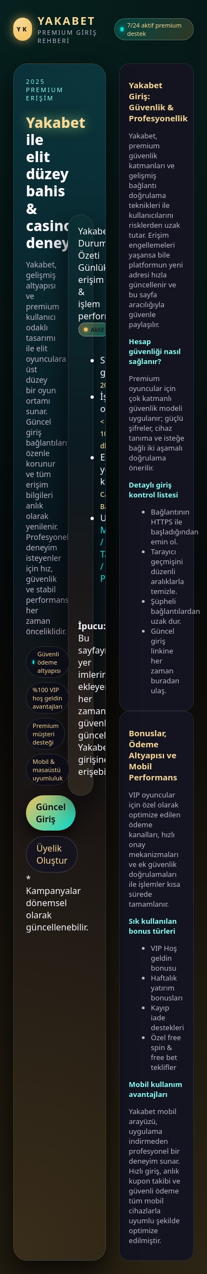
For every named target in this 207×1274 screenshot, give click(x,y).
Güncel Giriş (51, 813)
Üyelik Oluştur (51, 854)
